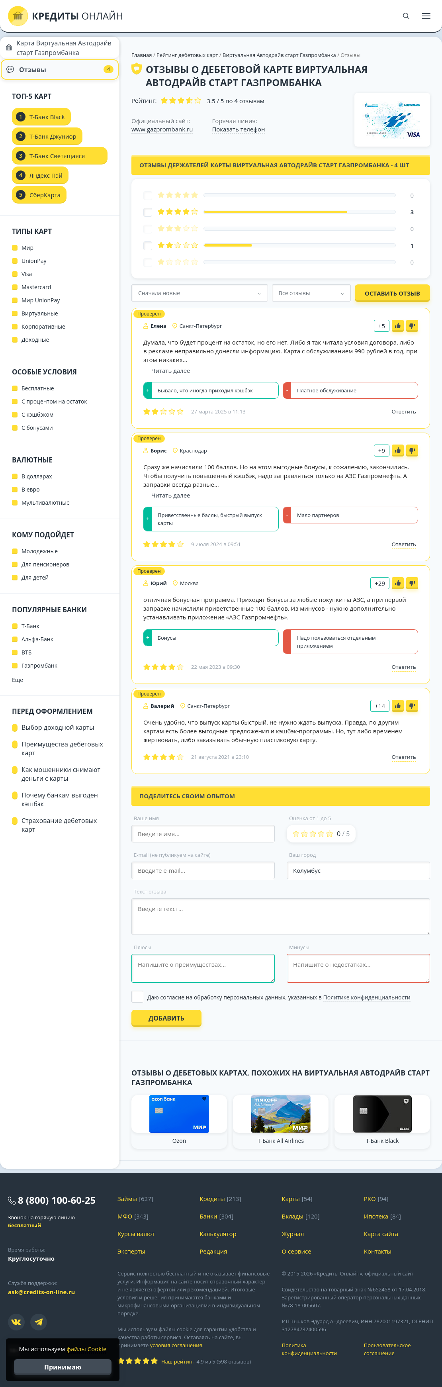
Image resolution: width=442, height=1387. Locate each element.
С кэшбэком (37, 421)
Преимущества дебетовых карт (62, 755)
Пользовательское (399, 1349)
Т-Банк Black (47, 123)
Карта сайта (381, 1234)
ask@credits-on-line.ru (41, 1292)
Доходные (35, 346)
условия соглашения (176, 1345)
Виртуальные (40, 319)
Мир (27, 254)
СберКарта (45, 201)
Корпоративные (43, 333)
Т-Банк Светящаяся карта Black (57, 164)
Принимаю (62, 1367)
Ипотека (376, 1216)
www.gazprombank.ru (162, 129)
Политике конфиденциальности (367, 997)
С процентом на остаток (54, 407)
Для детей (35, 584)
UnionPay (34, 267)
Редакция (213, 1251)
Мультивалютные (46, 509)
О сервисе (296, 1251)
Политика (317, 1349)
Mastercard (36, 293)
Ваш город (302, 854)
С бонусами (37, 434)
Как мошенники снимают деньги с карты (61, 780)
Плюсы (142, 947)
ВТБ (26, 658)
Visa (27, 280)
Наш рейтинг (177, 1361)
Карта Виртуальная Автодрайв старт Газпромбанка (43, 50)
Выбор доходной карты (58, 733)
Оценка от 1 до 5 (310, 818)
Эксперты (131, 1251)
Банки (208, 1216)
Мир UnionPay (41, 306)
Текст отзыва (150, 891)
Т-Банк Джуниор (52, 143)
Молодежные (40, 557)
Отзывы (59, 73)
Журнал (293, 1234)
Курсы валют (136, 1234)
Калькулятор (217, 1234)
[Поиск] (406, 16)
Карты (291, 1199)
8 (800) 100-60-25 (57, 1200)
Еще (17, 686)
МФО (124, 1216)
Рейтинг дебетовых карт (187, 55)
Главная (141, 55)
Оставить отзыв (392, 293)
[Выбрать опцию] (280, 997)
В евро (31, 496)
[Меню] (426, 16)
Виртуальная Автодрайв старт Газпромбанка (279, 55)
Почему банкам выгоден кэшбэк (60, 806)
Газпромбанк (39, 672)
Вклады (293, 1216)
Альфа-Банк (37, 645)
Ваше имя (146, 818)
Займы (127, 1199)
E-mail (172, 854)
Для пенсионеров (45, 570)
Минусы (299, 947)
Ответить (404, 411)
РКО (370, 1199)
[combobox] (199, 293)
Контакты (377, 1251)
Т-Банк (30, 632)
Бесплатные (38, 394)
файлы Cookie (86, 1349)
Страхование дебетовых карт (59, 831)
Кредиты (212, 1199)
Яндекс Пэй (46, 182)
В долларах (37, 482)
